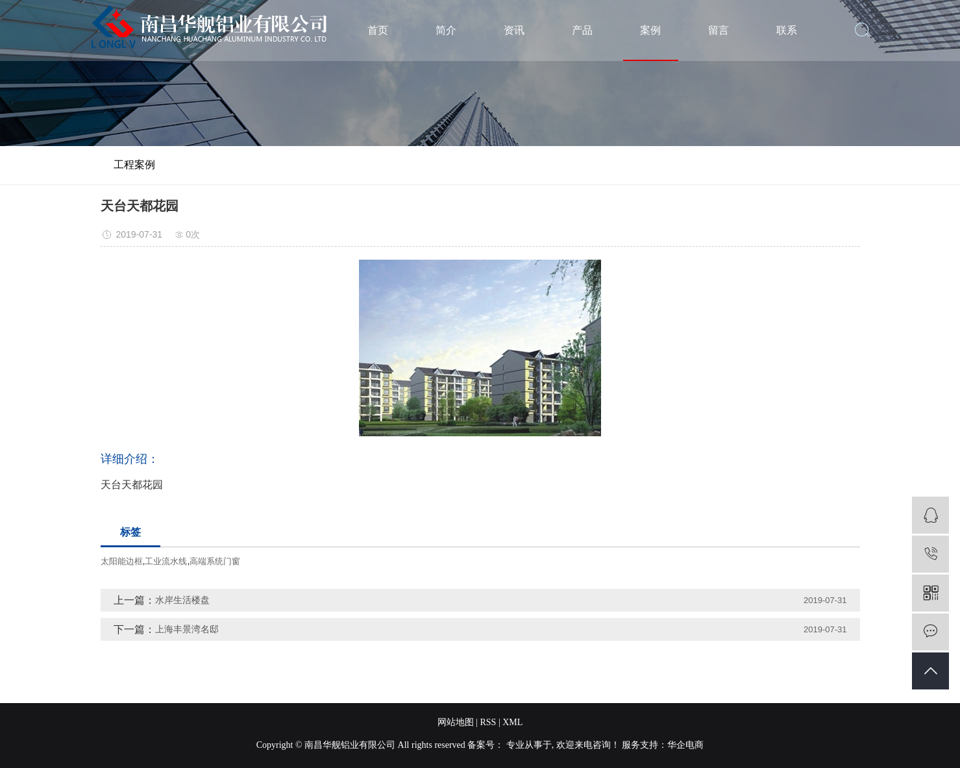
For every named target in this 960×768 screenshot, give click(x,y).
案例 (650, 30)
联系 (786, 30)
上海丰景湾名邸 (187, 629)
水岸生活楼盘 (182, 600)
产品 (582, 30)
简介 (446, 30)
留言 (718, 30)
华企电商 (685, 745)
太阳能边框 (122, 561)
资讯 (514, 30)
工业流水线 (166, 561)
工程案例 (134, 164)
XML (512, 722)
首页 (377, 30)
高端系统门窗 (215, 561)
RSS (488, 722)
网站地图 (455, 722)
